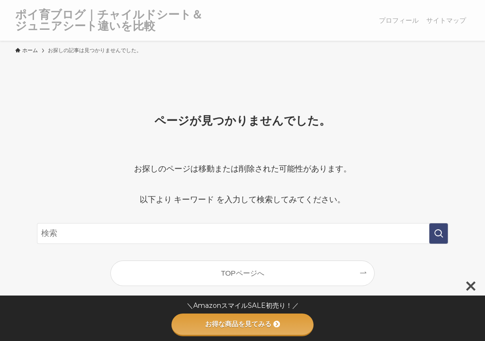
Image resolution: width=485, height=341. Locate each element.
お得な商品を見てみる (242, 324)
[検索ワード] (242, 233)
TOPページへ (242, 273)
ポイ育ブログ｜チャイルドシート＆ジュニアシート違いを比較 (109, 20)
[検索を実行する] (438, 233)
